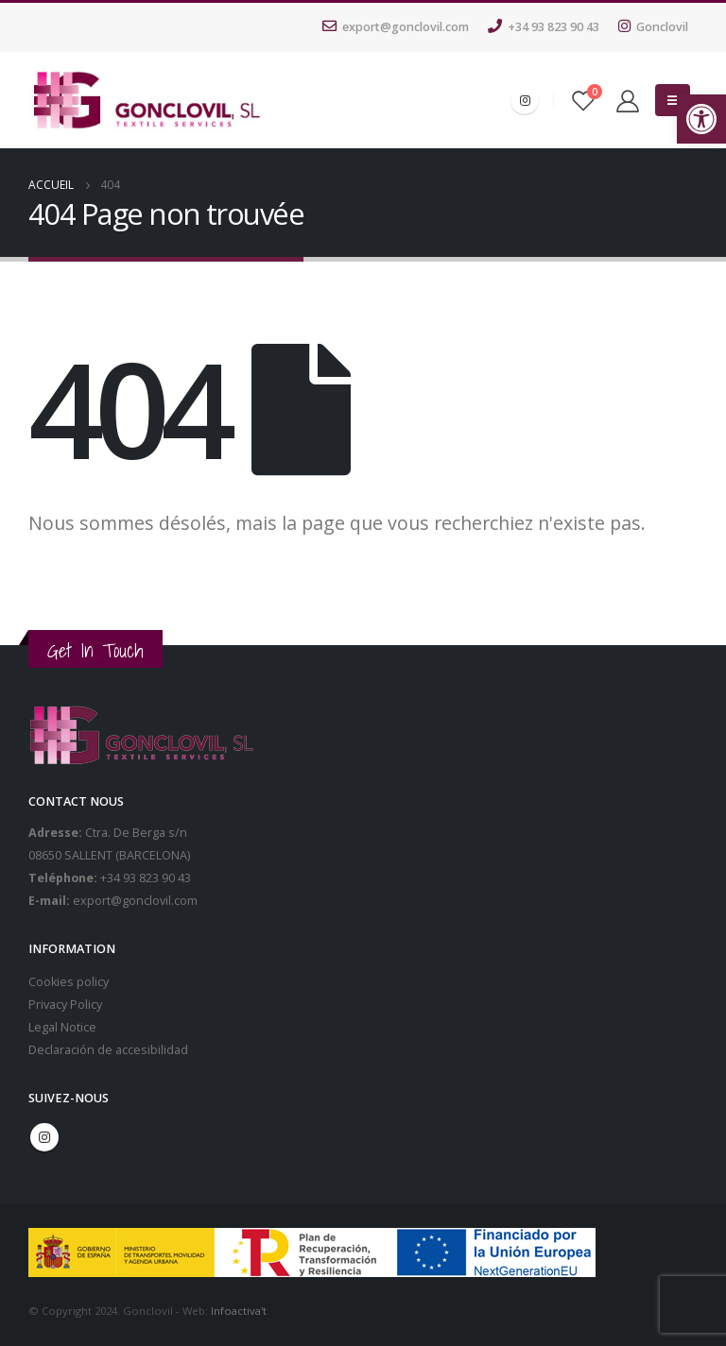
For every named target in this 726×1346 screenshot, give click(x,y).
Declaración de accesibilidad (108, 1050)
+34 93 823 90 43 (543, 27)
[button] (701, 119)
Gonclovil (653, 27)
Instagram (44, 1137)
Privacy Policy (65, 1005)
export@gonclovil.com (395, 27)
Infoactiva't (239, 1310)
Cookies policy (68, 982)
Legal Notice (62, 1027)
